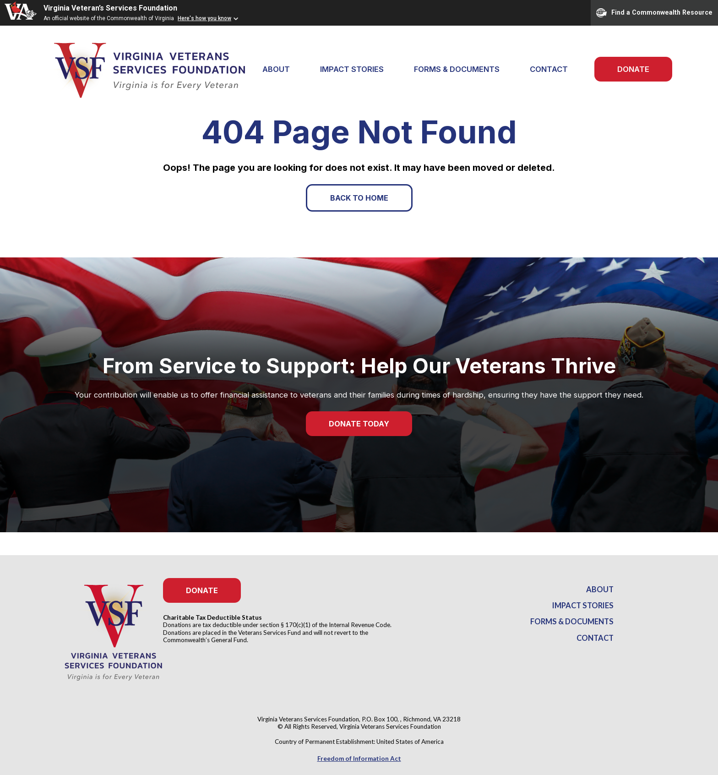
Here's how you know (204, 18)
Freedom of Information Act (359, 758)
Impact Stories (352, 69)
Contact (549, 69)
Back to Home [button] (359, 197)
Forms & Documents (457, 69)
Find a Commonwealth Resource (654, 12)
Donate (633, 69)
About (600, 589)
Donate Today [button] (359, 423)
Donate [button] (202, 590)
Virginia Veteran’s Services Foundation (110, 8)
